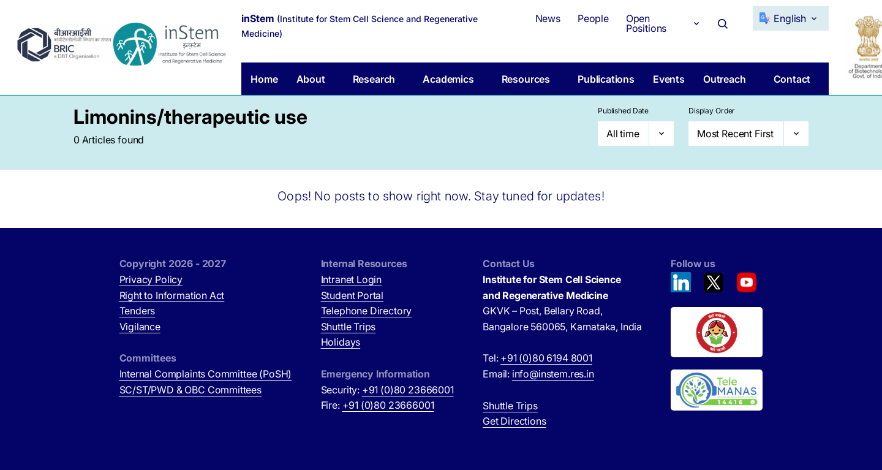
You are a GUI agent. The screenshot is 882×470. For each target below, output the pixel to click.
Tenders (137, 311)
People (593, 18)
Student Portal (352, 295)
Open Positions (646, 23)
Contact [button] (792, 79)
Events (669, 79)
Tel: (537, 358)
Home (264, 79)
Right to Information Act (172, 295)
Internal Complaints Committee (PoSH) (205, 374)
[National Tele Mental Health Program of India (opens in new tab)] (717, 390)
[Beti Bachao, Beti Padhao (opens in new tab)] (717, 332)
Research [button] (374, 79)
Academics (448, 79)
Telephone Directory (366, 311)
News (547, 18)
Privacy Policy (151, 279)
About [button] (310, 79)
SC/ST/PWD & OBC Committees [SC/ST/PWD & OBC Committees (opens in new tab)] (190, 390)
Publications (606, 79)
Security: (387, 390)
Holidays (341, 342)
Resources (526, 79)
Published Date (623, 110)
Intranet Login (351, 279)
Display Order (711, 110)
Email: (538, 374)
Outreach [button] (724, 79)
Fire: (377, 405)
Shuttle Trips (348, 326)
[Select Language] (791, 18)
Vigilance (139, 326)
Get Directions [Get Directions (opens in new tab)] (514, 421)
